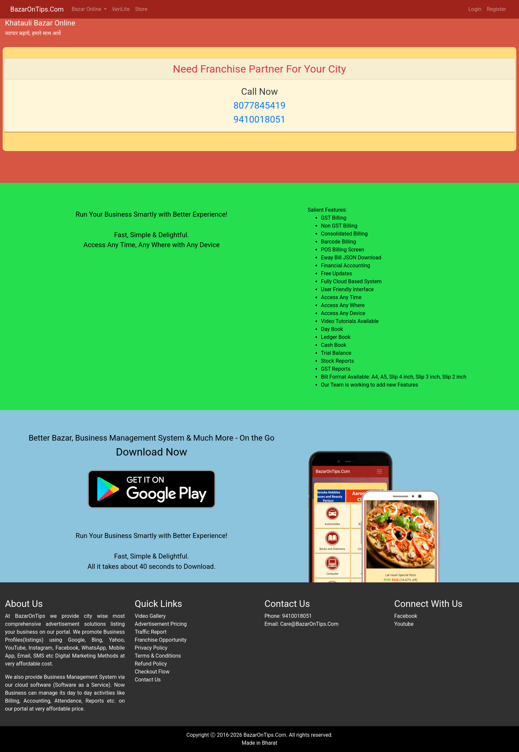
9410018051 (297, 616)
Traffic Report (150, 632)
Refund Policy (151, 664)
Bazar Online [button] (87, 9)
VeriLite (121, 9)
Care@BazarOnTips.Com (309, 624)
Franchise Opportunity (161, 640)
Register (496, 9)
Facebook (405, 616)
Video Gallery (150, 616)
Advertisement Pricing (161, 624)
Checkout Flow (152, 672)
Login (474, 9)
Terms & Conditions (158, 656)
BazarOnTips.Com (37, 9)
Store (141, 9)
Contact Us (148, 679)
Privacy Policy (151, 648)
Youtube (404, 624)
